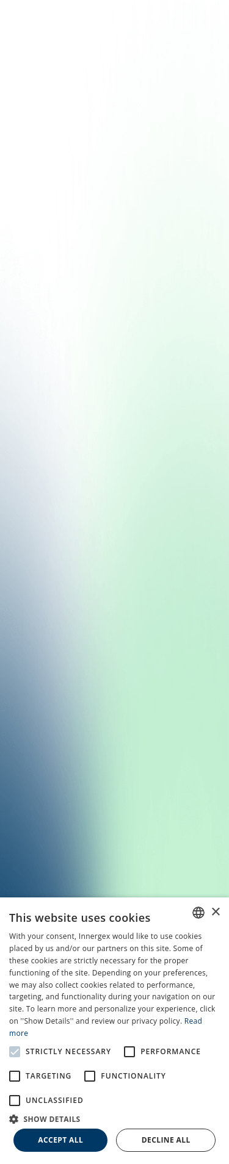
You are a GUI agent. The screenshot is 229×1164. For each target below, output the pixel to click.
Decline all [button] (166, 1140)
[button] (114, 1118)
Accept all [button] (60, 1140)
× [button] (215, 912)
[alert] (114, 1030)
